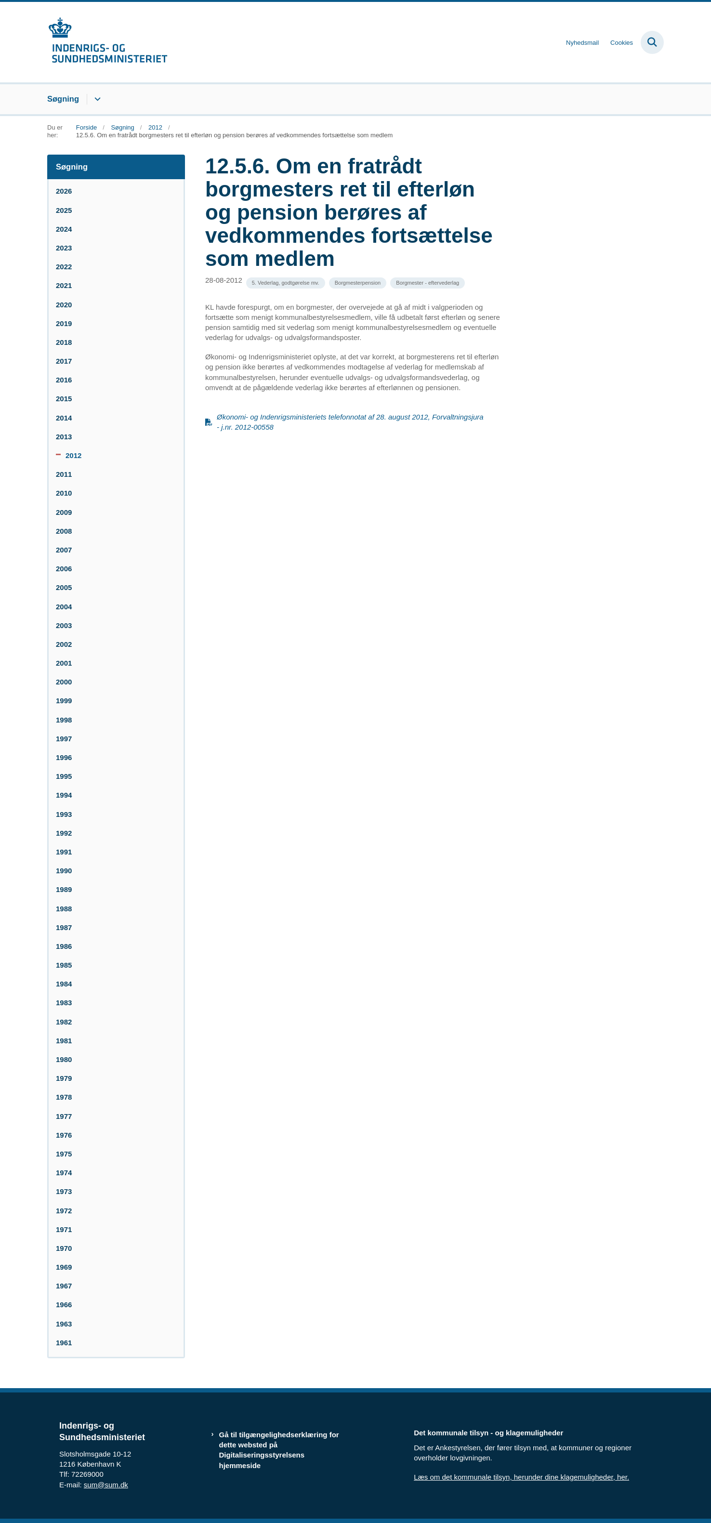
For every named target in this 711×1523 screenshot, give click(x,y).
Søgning (63, 98)
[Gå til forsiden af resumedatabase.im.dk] (107, 42)
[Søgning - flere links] (96, 99)
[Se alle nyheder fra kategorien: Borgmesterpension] (357, 283)
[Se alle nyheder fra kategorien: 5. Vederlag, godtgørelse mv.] (285, 283)
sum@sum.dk (106, 1485)
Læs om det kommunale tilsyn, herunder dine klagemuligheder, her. (521, 1477)
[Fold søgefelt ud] (652, 42)
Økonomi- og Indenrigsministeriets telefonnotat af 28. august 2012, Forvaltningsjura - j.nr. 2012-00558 (350, 422)
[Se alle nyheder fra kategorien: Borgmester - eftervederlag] (427, 283)
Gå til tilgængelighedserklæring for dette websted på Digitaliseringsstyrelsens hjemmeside (279, 1450)
